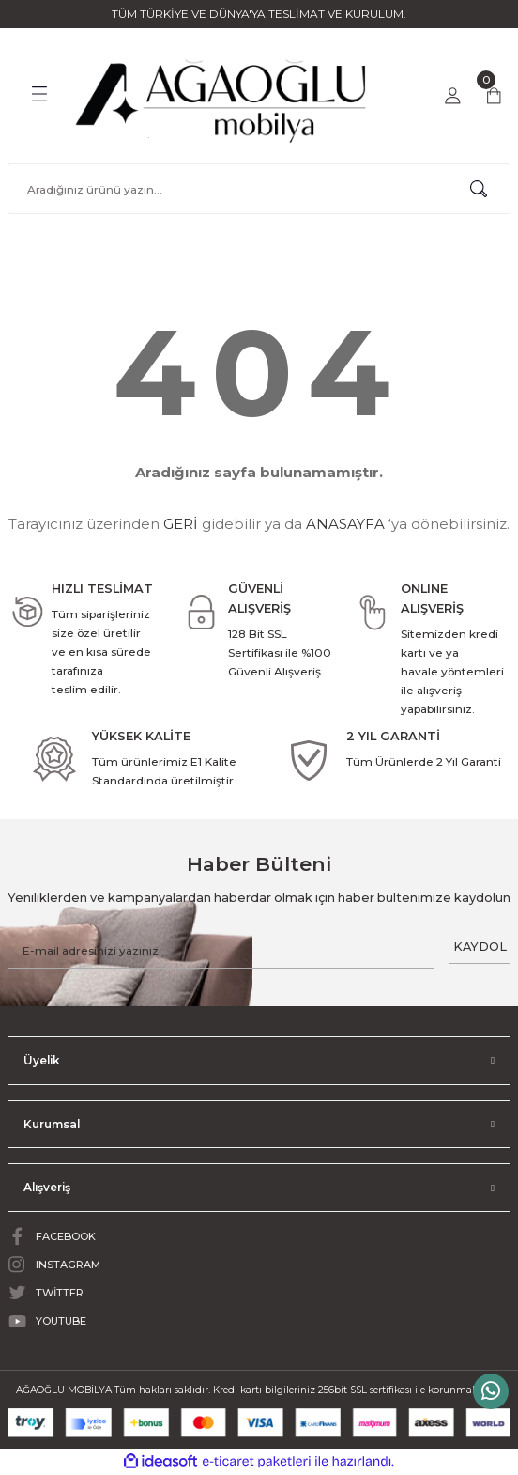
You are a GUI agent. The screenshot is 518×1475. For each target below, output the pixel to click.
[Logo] (222, 94)
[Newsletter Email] (221, 951)
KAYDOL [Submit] (480, 946)
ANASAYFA (345, 524)
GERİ (180, 524)
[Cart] (493, 96)
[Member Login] (452, 96)
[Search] (259, 188)
